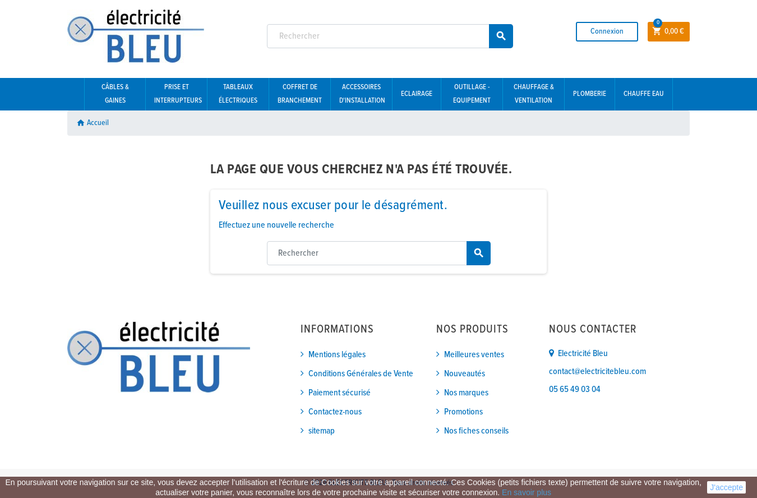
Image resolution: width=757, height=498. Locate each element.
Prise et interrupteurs (178, 93)
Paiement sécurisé (339, 393)
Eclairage (416, 94)
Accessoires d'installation (362, 93)
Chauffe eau (644, 94)
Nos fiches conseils (476, 431)
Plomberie (589, 94)
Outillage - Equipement (472, 93)
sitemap (321, 431)
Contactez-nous (335, 412)
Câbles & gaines (115, 93)
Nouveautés (464, 374)
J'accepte (726, 487)
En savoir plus (526, 492)
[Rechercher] (390, 36)
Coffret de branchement (300, 93)
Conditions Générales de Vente (360, 374)
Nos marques (466, 393)
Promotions (463, 412)
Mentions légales (337, 355)
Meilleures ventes (474, 355)
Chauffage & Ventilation (534, 93)
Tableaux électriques (238, 93)
